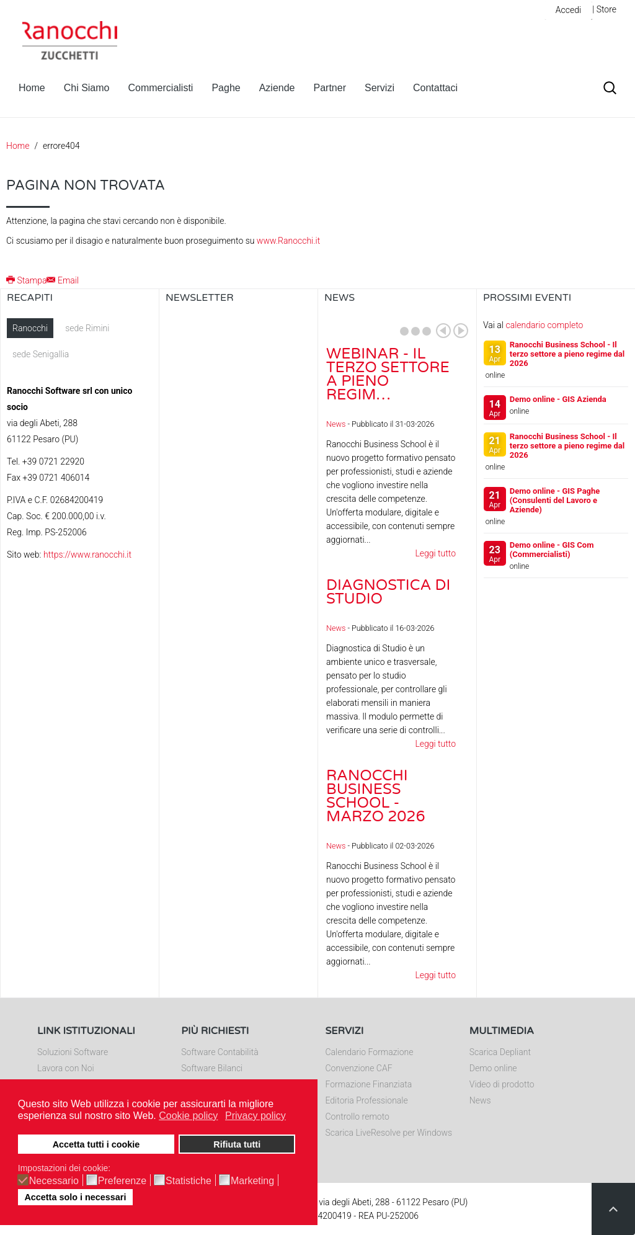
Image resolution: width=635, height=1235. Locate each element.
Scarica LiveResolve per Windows (389, 1133)
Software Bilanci (211, 1068)
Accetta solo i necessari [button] (75, 1197)
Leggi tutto (435, 553)
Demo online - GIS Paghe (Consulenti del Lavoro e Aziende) (555, 500)
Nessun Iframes (238, 442)
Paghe (225, 87)
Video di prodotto (502, 1084)
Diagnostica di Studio (388, 592)
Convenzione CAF (359, 1068)
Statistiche (188, 1181)
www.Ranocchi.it (288, 241)
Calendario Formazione (370, 1052)
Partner (330, 87)
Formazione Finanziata (369, 1084)
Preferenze (122, 1181)
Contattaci (435, 87)
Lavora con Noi (65, 1068)
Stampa (26, 280)
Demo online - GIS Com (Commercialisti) (552, 549)
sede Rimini (87, 328)
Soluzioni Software (72, 1052)
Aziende (277, 87)
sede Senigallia (40, 354)
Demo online (493, 1068)
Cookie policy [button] (188, 1115)
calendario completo (544, 325)
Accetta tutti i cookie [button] (96, 1144)
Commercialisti (160, 87)
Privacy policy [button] (255, 1115)
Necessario (54, 1181)
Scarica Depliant (500, 1052)
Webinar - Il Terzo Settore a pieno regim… (388, 374)
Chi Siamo (87, 87)
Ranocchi (30, 328)
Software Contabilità (219, 1052)
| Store (604, 9)
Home (32, 87)
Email (63, 280)
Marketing (252, 1181)
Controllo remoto (357, 1116)
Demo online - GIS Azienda (558, 399)
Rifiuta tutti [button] (236, 1144)
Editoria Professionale (367, 1100)
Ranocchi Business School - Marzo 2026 (375, 796)
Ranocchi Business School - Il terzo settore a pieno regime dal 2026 (567, 354)
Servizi (379, 87)
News (335, 424)
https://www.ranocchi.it (87, 555)
